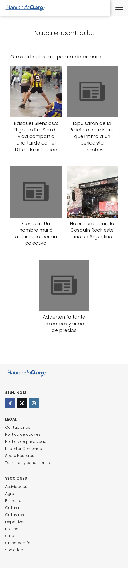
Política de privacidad (25, 441)
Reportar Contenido (23, 448)
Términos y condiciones (27, 462)
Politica (12, 528)
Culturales (14, 514)
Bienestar (14, 500)
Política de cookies (23, 434)
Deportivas (15, 521)
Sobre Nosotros (19, 455)
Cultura (12, 507)
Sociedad (14, 550)
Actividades (16, 486)
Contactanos (17, 427)
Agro (9, 493)
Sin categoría (18, 543)
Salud (10, 536)
